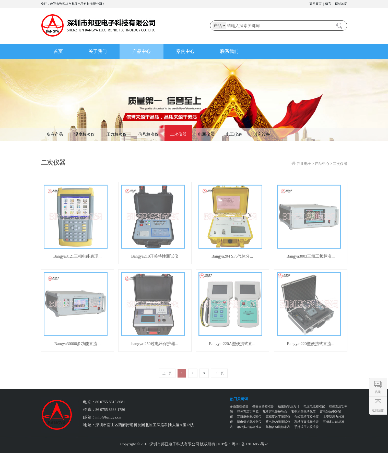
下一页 (219, 378)
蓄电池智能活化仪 (303, 411)
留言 (328, 4)
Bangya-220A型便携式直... (232, 349)
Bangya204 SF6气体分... (232, 261)
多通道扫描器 (239, 406)
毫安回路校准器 (263, 406)
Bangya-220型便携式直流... (310, 349)
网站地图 (341, 4)
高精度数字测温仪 (278, 416)
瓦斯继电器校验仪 (249, 416)
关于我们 (97, 51)
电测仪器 (206, 134)
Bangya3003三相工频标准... (311, 261)
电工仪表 (234, 134)
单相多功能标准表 (249, 427)
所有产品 (54, 134)
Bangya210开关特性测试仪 (155, 261)
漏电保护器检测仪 (249, 422)
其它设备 (262, 134)
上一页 (167, 378)
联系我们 (229, 51)
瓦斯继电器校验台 (275, 411)
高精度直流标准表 (306, 422)
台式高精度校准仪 (306, 416)
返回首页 (315, 4)
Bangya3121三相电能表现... (77, 261)
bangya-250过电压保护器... (154, 349)
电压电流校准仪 (314, 406)
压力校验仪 (116, 134)
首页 (58, 51)
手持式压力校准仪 (306, 427)
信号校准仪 (148, 134)
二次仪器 (178, 134)
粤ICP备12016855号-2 (250, 444)
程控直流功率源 (247, 411)
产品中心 (141, 51)
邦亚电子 (304, 169)
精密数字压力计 (288, 406)
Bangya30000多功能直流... (77, 349)
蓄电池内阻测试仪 (278, 422)
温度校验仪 (84, 134)
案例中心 (185, 51)
